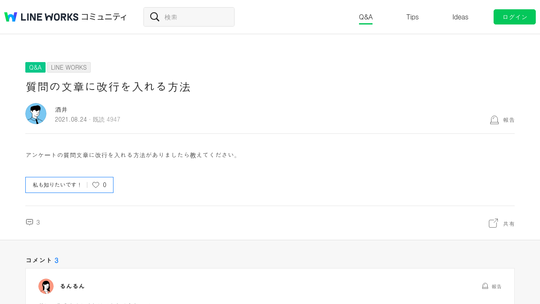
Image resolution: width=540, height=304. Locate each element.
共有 (509, 223)
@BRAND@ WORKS (41, 17)
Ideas (460, 17)
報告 (509, 119)
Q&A (366, 17)
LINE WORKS (69, 67)
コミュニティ (104, 17)
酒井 (61, 109)
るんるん (72, 286)
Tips (412, 17)
